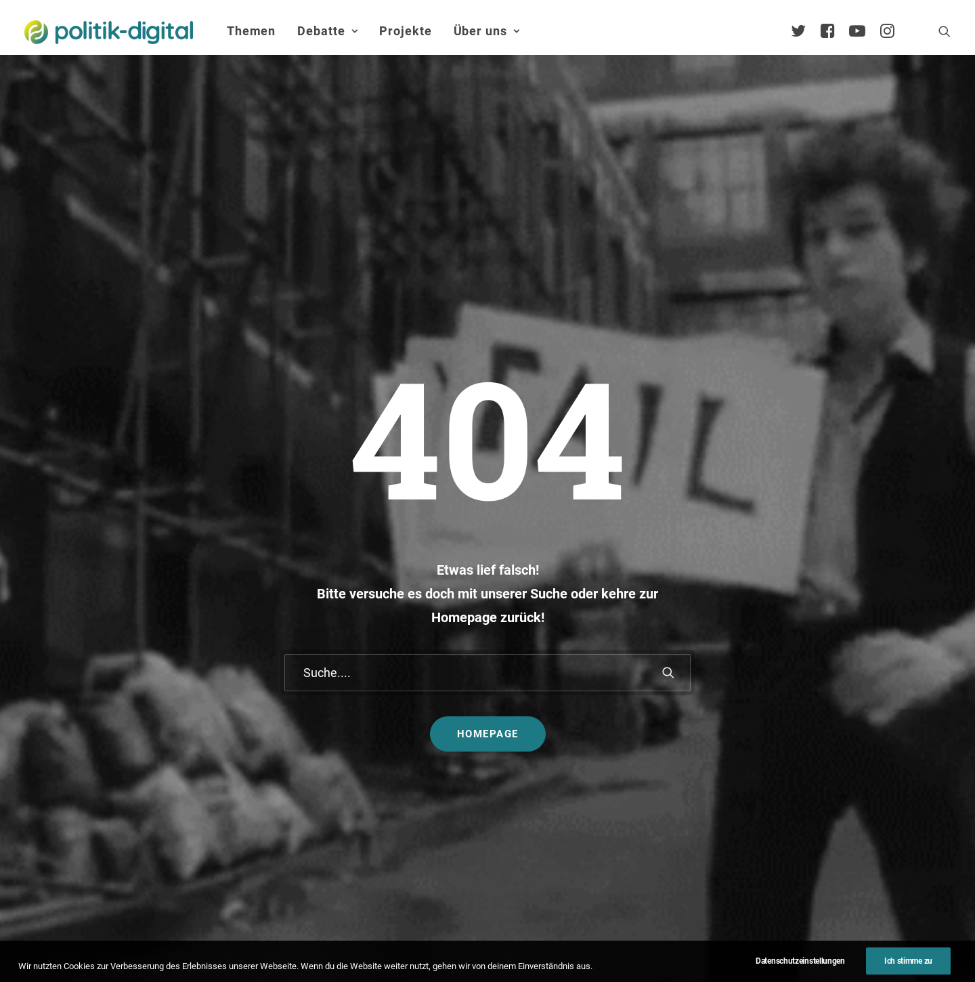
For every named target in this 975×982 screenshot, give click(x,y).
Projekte (405, 31)
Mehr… (518, 784)
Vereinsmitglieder (862, 732)
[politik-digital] (108, 32)
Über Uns (836, 625)
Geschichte (847, 817)
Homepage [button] (488, 486)
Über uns (487, 31)
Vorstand (842, 775)
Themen (251, 31)
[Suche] (487, 425)
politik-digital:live (385, 686)
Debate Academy (386, 665)
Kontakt (359, 944)
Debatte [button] (327, 31)
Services (841, 689)
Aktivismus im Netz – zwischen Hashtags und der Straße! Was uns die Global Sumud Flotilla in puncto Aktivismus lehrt (562, 730)
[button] (944, 31)
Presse (618, 944)
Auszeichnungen (860, 839)
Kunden (672, 744)
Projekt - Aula (685, 722)
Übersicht (843, 668)
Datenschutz (505, 944)
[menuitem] (251, 31)
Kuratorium (847, 754)
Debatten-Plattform (699, 665)
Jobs (569, 944)
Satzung (841, 796)
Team (834, 711)
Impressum (427, 944)
